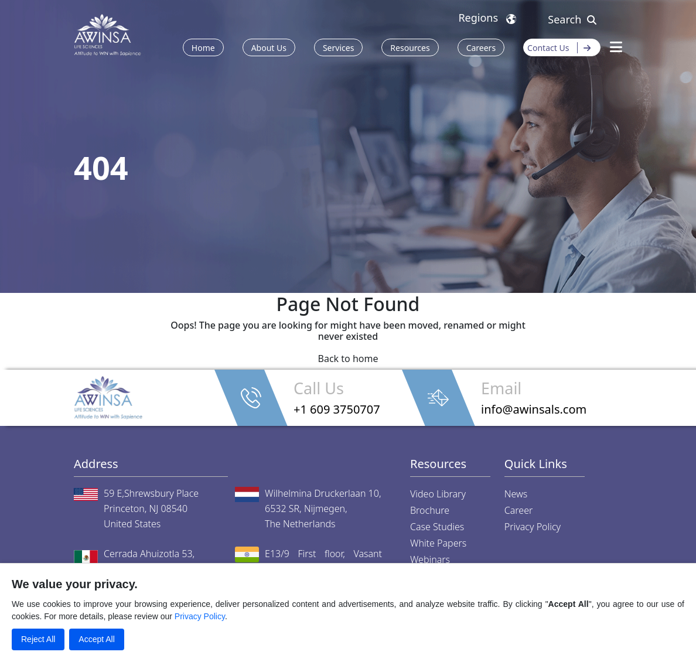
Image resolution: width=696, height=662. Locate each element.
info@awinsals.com (533, 409)
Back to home (348, 358)
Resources (409, 47)
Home (203, 47)
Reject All (38, 639)
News (515, 493)
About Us (268, 47)
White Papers (438, 543)
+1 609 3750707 (337, 409)
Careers (481, 47)
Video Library (438, 493)
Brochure (429, 510)
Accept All (96, 639)
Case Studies (437, 526)
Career (518, 510)
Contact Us (561, 47)
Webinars (430, 559)
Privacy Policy (532, 526)
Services (338, 47)
